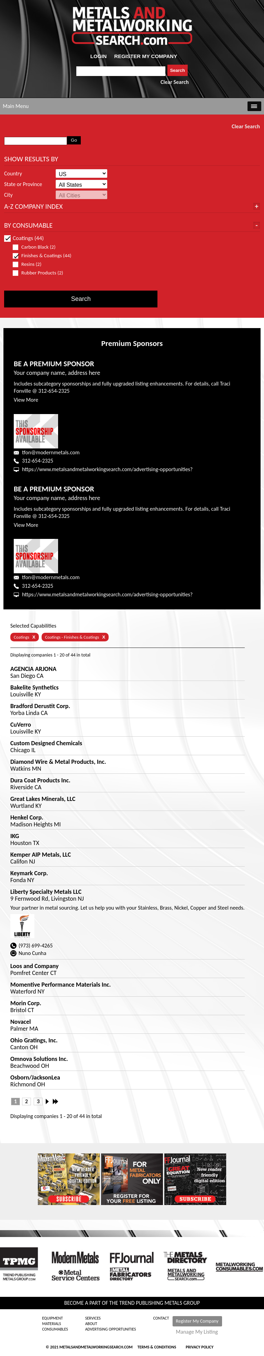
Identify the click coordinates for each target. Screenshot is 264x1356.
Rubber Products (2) (41, 272)
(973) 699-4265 (36, 945)
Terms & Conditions (157, 1347)
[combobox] (120, 71)
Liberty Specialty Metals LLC (45, 892)
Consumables (55, 1329)
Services (93, 1318)
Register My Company (197, 1321)
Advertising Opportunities (110, 1329)
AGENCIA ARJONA (33, 669)
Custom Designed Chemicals (46, 743)
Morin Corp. (25, 1003)
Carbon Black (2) (37, 247)
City (8, 195)
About (91, 1324)
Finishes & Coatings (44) (42, 255)
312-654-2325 (37, 460)
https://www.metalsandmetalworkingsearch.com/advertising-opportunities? (107, 469)
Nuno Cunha (32, 953)
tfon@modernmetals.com (50, 452)
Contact (161, 1318)
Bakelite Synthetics (34, 687)
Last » (56, 1101)
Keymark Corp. (29, 873)
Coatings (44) (24, 238)
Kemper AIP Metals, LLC (40, 854)
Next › (49, 1101)
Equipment (52, 1318)
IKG (14, 836)
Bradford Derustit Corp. (40, 706)
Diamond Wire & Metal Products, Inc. (58, 762)
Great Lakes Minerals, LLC (42, 799)
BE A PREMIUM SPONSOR (54, 363)
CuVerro (20, 725)
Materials (51, 1324)
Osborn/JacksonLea (35, 1077)
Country (13, 173)
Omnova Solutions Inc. (39, 1059)
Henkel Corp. (26, 817)
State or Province (23, 184)
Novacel (20, 1022)
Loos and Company (34, 966)
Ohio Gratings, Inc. (34, 1040)
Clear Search (175, 82)
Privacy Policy (199, 1347)
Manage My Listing (197, 1332)
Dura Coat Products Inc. (40, 780)
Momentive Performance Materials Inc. (60, 984)
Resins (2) (30, 264)
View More (26, 400)
